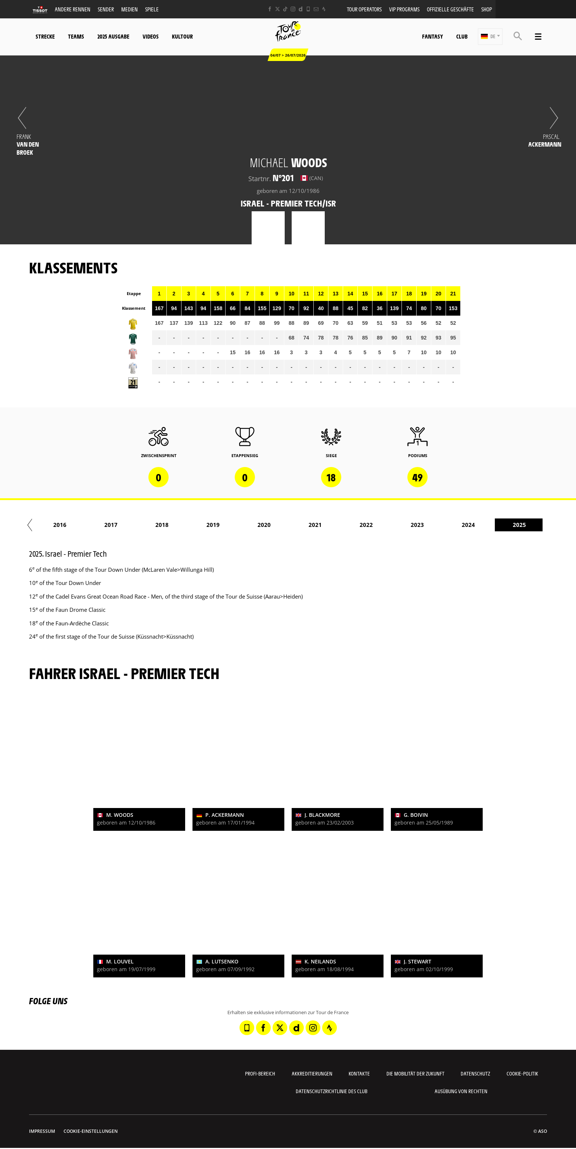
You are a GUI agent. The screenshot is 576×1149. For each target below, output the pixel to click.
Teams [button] (76, 36)
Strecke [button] (45, 36)
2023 (482, 524)
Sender (106, 9)
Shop (486, 9)
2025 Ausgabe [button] (113, 36)
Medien (129, 9)
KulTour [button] (182, 36)
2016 (125, 524)
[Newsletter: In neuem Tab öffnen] (316, 9)
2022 (431, 524)
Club (462, 36)
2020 (329, 524)
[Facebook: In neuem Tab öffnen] (270, 9)
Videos (151, 36)
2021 (380, 524)
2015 (73, 524)
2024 (533, 524)
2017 (176, 524)
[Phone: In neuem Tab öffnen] (308, 9)
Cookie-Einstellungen (91, 1131)
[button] (490, 36)
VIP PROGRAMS (404, 9)
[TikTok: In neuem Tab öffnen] (285, 9)
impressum (42, 1131)
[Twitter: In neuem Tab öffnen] (277, 9)
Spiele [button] (152, 9)
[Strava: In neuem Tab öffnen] (324, 9)
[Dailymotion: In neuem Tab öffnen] (301, 9)
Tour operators (364, 9)
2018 (227, 524)
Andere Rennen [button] (72, 9)
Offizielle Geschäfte (450, 9)
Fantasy (432, 36)
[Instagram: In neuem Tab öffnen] (293, 9)
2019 (278, 524)
